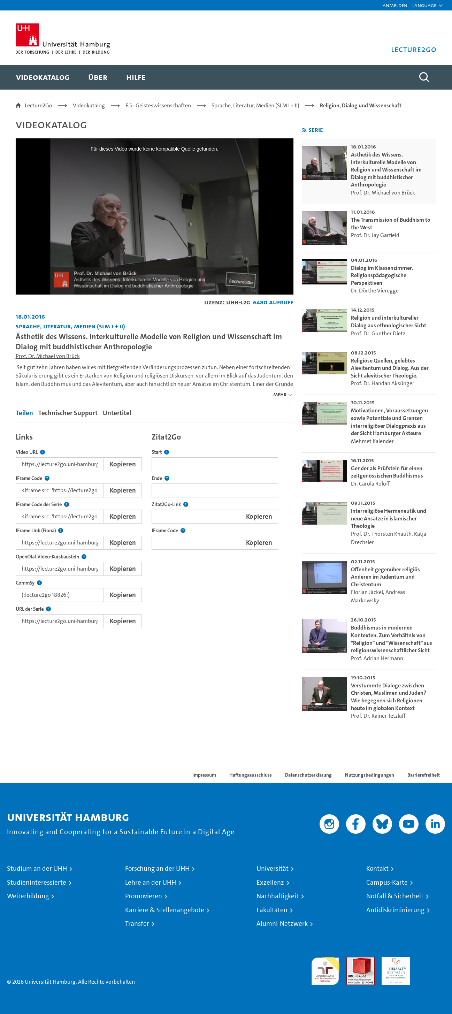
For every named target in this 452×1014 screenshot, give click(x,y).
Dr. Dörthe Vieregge (375, 290)
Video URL (30, 452)
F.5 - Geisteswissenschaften (158, 105)
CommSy (29, 583)
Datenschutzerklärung (308, 774)
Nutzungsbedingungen (369, 774)
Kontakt (377, 868)
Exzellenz (270, 882)
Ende (160, 478)
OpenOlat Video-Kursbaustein (51, 557)
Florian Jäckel (367, 592)
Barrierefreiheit (423, 774)
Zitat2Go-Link (170, 504)
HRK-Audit (394, 961)
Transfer (137, 923)
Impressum (204, 774)
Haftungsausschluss (250, 774)
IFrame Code (32, 478)
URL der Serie (33, 609)
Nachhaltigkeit (277, 896)
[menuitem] (43, 77)
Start (160, 452)
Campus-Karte (387, 882)
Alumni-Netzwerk (282, 923)
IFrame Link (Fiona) (39, 530)
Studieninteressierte (36, 882)
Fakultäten (272, 910)
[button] (424, 5)
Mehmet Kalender (372, 441)
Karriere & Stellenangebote (164, 910)
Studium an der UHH (37, 868)
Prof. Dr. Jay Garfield (375, 235)
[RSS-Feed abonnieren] (304, 130)
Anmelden (395, 5)
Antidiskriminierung (395, 910)
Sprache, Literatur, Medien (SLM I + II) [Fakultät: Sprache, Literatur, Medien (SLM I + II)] (70, 326)
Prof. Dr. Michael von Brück (48, 356)
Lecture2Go (38, 105)
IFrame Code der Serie (42, 504)
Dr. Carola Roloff (370, 483)
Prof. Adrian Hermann (377, 658)
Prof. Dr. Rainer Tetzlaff (378, 715)
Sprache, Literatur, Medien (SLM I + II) (255, 105)
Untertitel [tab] (117, 413)
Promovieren (143, 896)
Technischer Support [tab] (68, 413)
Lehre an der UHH (150, 882)
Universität (272, 868)
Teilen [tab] (24, 413)
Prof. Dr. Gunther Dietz (378, 333)
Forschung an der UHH (157, 868)
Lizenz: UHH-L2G (227, 302)
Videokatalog (89, 105)
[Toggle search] (424, 77)
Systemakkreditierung (431, 961)
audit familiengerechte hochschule (325, 969)
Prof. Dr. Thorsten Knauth (381, 534)
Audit (353, 961)
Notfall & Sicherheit (394, 896)
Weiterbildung (28, 896)
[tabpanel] (154, 528)
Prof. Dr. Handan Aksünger (382, 383)
